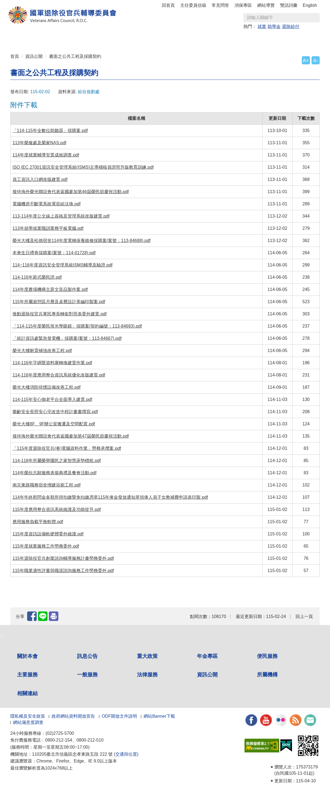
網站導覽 (266, 5)
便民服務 (267, 656)
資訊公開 (34, 56)
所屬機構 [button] (269, 38)
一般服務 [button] (191, 38)
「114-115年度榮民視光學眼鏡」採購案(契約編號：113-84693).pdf (77, 326)
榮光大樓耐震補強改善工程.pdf (42, 350)
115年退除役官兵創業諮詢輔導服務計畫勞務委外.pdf (63, 558)
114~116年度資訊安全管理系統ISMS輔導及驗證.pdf (62, 265)
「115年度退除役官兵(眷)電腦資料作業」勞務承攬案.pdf (66, 448)
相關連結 (27, 693)
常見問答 (220, 5)
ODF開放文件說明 (119, 716)
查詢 (315, 17)
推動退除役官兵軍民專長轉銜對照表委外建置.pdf (59, 314)
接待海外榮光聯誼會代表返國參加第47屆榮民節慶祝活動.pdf (70, 436)
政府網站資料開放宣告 (73, 716)
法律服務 (147, 674)
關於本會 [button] (35, 38)
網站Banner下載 (159, 716)
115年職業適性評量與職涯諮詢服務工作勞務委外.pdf (63, 570)
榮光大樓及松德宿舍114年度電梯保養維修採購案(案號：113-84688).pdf (81, 240)
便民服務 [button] (139, 38)
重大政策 (87, 38)
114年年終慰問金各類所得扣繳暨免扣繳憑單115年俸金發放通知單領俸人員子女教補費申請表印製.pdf (110, 497)
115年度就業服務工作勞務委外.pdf (45, 546)
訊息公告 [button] (61, 38)
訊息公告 (87, 656)
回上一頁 (304, 616)
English (310, 5)
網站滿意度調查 (28, 722)
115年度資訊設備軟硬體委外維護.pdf (47, 534)
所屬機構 (267, 674)
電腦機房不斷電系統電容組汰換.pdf (46, 204)
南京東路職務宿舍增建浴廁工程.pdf (46, 485)
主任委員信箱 (193, 5)
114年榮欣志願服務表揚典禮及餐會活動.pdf (54, 472)
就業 (262, 26)
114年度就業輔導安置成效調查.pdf (45, 155)
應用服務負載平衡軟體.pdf (37, 521)
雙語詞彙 (288, 5)
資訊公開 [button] (243, 38)
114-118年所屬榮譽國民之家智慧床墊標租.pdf (56, 460)
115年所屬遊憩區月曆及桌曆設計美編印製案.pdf (58, 301)
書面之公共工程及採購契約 (75, 56)
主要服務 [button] (165, 38)
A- (315, 60)
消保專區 (243, 5)
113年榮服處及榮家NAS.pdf (39, 142)
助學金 (274, 26)
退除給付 (290, 26)
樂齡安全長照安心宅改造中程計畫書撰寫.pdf (55, 411)
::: (12, 36)
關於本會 (27, 656)
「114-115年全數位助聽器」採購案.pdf (50, 130)
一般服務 (87, 674)
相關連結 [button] (295, 38)
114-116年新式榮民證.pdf (37, 277)
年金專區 (113, 38)
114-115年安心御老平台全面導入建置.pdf (52, 399)
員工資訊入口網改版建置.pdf (40, 179)
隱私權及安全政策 (27, 716)
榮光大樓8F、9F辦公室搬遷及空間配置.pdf (53, 424)
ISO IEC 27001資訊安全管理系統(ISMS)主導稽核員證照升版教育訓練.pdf (83, 167)
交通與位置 (126, 754)
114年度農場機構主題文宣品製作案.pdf (50, 289)
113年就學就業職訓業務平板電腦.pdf (47, 228)
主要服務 (27, 674)
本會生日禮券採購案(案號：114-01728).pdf (54, 252)
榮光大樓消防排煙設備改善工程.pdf (46, 387)
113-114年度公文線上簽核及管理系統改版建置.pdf (60, 216)
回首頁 (168, 5)
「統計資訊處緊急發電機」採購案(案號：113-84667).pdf (67, 338)
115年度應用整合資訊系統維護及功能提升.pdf (56, 509)
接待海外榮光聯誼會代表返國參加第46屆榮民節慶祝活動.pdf (70, 191)
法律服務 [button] (217, 38)
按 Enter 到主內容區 (24, 3)
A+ (306, 60)
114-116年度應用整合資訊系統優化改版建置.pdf (58, 375)
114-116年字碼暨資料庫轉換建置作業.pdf (52, 362)
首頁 (14, 56)
